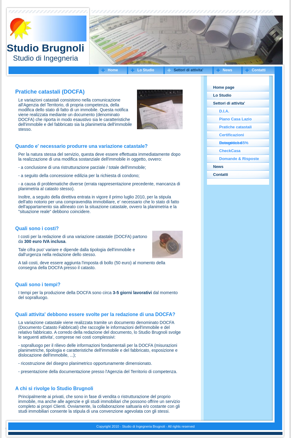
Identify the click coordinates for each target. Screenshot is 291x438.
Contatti (258, 70)
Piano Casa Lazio (235, 119)
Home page (223, 87)
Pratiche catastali (235, 127)
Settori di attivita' (188, 70)
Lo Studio (145, 70)
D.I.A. (224, 111)
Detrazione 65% (233, 143)
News (227, 70)
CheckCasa (229, 150)
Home (113, 70)
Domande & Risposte (239, 158)
